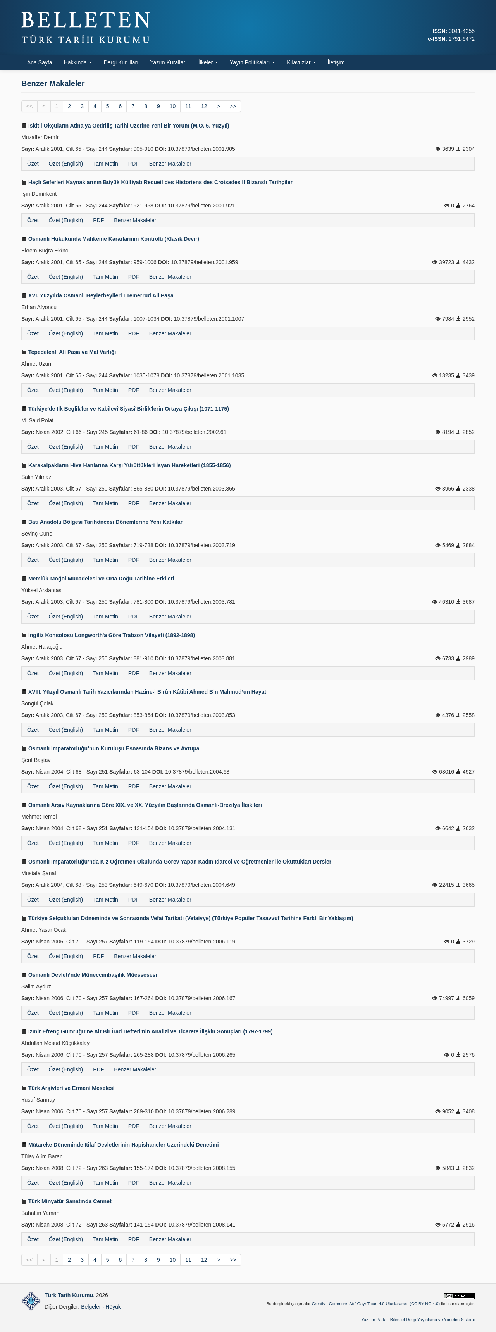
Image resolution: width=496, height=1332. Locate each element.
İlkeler (208, 62)
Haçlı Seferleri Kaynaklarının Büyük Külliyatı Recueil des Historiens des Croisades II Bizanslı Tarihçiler (157, 182)
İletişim (336, 62)
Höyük (113, 1307)
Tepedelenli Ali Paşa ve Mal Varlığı (68, 352)
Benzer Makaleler (170, 164)
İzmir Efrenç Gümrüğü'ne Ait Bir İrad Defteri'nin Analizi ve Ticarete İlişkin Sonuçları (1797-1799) (147, 1031)
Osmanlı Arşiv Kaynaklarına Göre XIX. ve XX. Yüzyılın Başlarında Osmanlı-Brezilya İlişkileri (141, 805)
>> (233, 106)
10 (173, 106)
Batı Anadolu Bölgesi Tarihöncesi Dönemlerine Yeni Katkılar (102, 522)
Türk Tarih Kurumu (69, 1295)
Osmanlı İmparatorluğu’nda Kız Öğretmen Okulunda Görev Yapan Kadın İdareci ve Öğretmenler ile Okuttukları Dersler (176, 862)
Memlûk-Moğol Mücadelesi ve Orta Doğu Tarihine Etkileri (97, 578)
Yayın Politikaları (252, 62)
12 (204, 106)
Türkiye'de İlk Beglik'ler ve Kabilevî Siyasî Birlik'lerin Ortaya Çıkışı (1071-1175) (125, 409)
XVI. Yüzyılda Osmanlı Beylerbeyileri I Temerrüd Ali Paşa (97, 295)
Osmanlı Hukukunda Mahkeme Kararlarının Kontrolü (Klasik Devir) (110, 239)
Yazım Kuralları (168, 62)
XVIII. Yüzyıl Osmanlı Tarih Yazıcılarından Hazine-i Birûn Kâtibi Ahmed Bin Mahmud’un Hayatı (144, 692)
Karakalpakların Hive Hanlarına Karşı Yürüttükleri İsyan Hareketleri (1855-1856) (126, 465)
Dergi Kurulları (121, 62)
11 (188, 106)
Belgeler (91, 1307)
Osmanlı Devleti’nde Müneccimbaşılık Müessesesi (89, 975)
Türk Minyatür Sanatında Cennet (66, 1201)
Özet (33, 164)
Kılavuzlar (301, 62)
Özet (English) (66, 164)
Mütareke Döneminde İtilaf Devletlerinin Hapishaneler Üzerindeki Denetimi (120, 1145)
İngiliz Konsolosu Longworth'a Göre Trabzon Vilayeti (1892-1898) (108, 635)
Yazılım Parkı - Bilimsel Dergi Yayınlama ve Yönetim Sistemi (418, 1319)
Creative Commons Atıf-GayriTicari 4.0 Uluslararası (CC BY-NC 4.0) (376, 1303)
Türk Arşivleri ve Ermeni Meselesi (68, 1088)
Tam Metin (105, 164)
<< (29, 106)
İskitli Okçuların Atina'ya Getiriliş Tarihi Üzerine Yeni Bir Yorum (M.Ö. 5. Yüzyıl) (125, 126)
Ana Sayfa (39, 62)
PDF (133, 164)
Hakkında (78, 62)
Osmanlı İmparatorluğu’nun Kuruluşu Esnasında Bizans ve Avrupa (110, 748)
